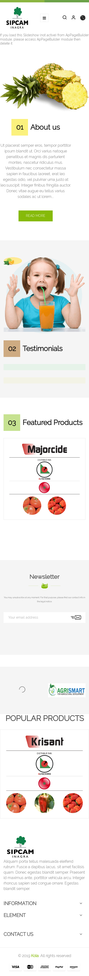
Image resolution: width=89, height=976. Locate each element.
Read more (35, 216)
